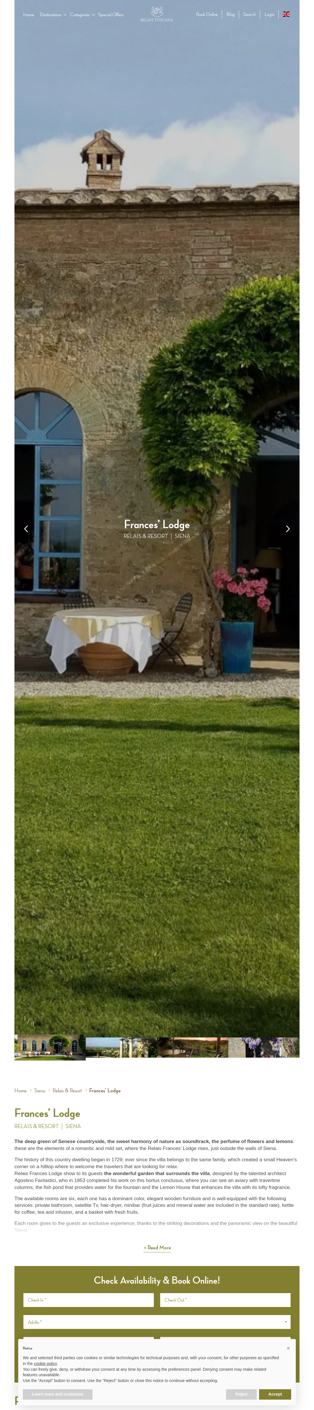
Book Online (207, 14)
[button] (288, 528)
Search (249, 14)
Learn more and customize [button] (57, 1394)
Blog (230, 14)
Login (269, 14)
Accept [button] (275, 1394)
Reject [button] (241, 1394)
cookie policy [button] (45, 1363)
